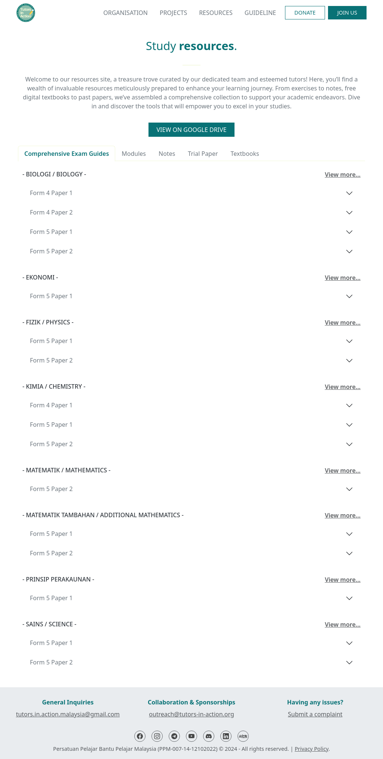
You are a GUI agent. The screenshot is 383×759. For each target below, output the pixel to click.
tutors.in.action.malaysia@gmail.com (68, 714)
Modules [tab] (134, 153)
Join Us (347, 12)
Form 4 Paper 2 (51, 212)
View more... (343, 174)
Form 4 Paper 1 (51, 193)
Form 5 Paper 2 (51, 251)
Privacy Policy (311, 748)
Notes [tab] (167, 153)
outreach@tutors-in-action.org (191, 714)
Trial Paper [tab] (203, 153)
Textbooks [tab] (245, 153)
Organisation (125, 13)
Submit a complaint (315, 714)
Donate (305, 12)
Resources (216, 13)
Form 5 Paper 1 (51, 232)
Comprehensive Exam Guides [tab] (66, 153)
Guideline (260, 13)
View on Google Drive (191, 130)
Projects (173, 13)
